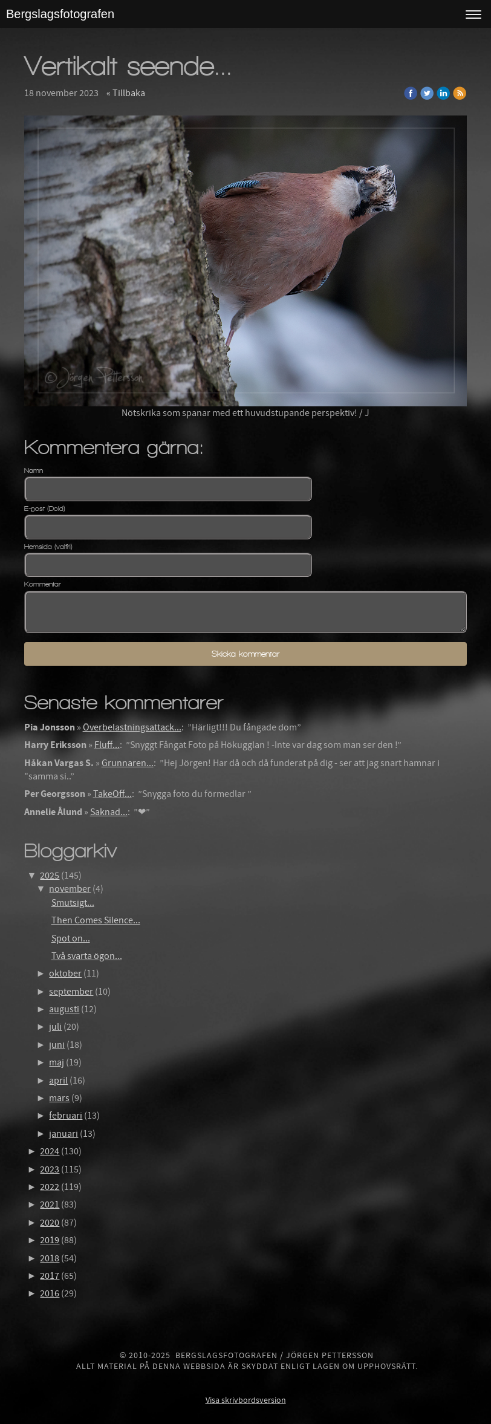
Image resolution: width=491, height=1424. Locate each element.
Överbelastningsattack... (132, 727)
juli (55, 1027)
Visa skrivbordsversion (246, 1400)
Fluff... (107, 745)
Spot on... (70, 938)
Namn (33, 470)
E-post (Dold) (44, 508)
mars (59, 1098)
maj (56, 1062)
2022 (49, 1187)
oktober (65, 973)
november (70, 889)
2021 (49, 1204)
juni (57, 1045)
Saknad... (109, 812)
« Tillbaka (125, 93)
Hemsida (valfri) (48, 546)
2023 (49, 1169)
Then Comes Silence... (95, 920)
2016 (49, 1293)
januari (63, 1134)
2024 (49, 1151)
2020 (49, 1223)
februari (65, 1116)
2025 (49, 876)
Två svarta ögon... (86, 956)
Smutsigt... (72, 903)
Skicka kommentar (245, 653)
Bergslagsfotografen (60, 14)
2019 (49, 1240)
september (71, 992)
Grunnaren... (128, 763)
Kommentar (42, 584)
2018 (49, 1258)
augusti (64, 1009)
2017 (49, 1276)
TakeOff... (112, 794)
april (58, 1081)
